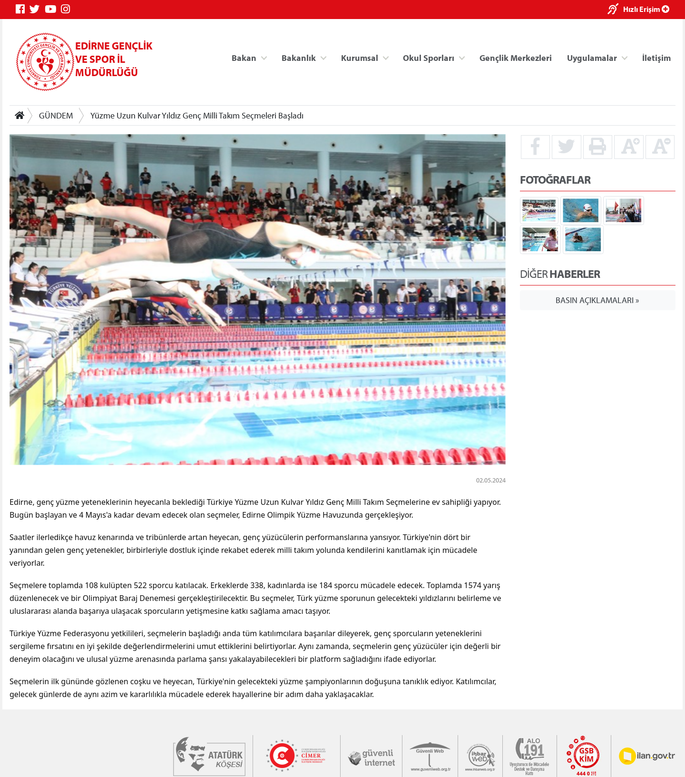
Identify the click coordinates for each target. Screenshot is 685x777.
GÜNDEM (56, 115)
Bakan (244, 57)
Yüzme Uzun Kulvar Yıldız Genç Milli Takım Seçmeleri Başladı (196, 115)
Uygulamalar (592, 57)
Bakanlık (299, 57)
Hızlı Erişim (646, 9)
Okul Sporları (428, 57)
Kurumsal (359, 57)
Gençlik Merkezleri (516, 57)
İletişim (656, 57)
